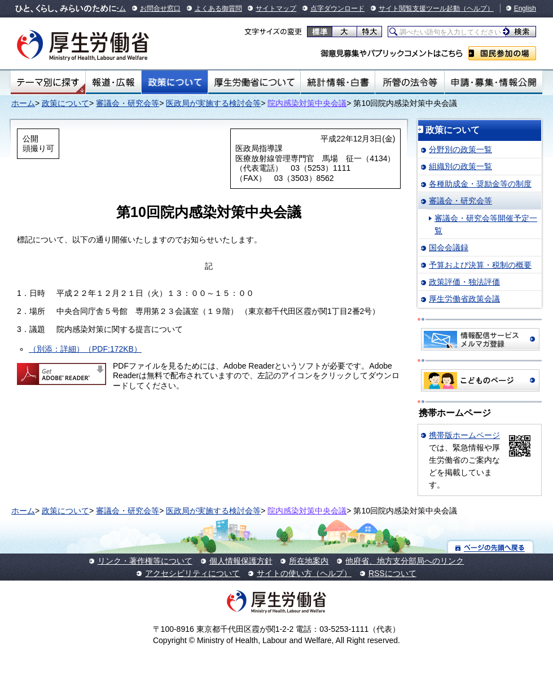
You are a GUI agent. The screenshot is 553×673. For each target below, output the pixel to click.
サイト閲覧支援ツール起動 (419, 8)
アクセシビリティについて (192, 573)
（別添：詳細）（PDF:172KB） (85, 348)
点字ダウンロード (337, 8)
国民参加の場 (502, 53)
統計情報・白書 (338, 82)
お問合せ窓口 (160, 8)
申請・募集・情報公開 (493, 82)
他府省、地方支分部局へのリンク (404, 560)
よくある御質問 (218, 8)
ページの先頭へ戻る (490, 547)
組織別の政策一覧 (460, 166)
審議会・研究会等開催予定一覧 (485, 224)
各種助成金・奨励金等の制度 (480, 183)
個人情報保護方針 (241, 560)
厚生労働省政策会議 (464, 298)
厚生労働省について (254, 82)
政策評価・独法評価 (464, 281)
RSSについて (392, 573)
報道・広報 (113, 82)
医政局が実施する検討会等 (213, 103)
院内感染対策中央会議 (306, 103)
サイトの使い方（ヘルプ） (304, 573)
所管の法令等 (409, 82)
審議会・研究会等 (127, 103)
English (525, 8)
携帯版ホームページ (464, 435)
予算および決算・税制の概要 (480, 264)
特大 (369, 31)
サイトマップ (276, 8)
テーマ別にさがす (48, 82)
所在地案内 (308, 560)
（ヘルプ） (477, 8)
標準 (320, 31)
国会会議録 (448, 247)
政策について (175, 82)
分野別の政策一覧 (460, 149)
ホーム (23, 103)
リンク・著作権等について (145, 560)
